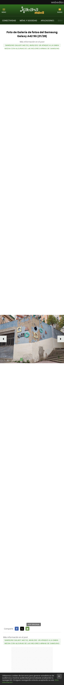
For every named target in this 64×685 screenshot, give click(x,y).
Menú (4, 12)
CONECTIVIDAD (9, 20)
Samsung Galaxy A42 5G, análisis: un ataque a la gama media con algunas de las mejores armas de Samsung (32, 45)
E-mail (27, 629)
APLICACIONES (47, 20)
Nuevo (59, 12)
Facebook (17, 629)
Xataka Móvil (32, 10)
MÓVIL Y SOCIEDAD (28, 20)
